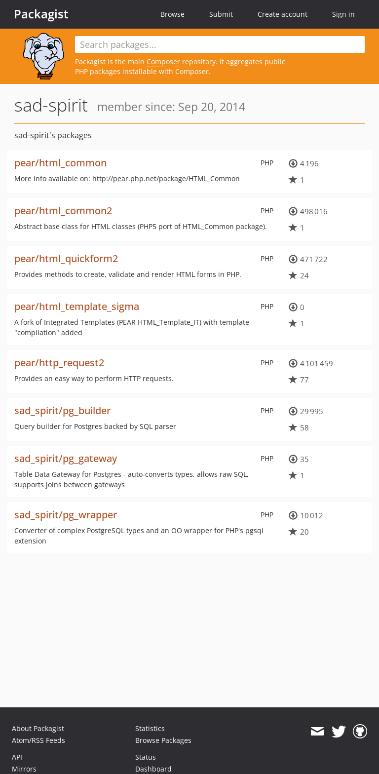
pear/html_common (60, 162)
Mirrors (24, 769)
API (17, 757)
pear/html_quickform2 (66, 258)
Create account (282, 14)
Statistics (150, 728)
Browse (172, 14)
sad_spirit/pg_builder (62, 410)
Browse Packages (163, 740)
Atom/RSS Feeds (38, 740)
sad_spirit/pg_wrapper (65, 514)
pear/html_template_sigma (76, 306)
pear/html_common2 (63, 210)
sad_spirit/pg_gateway (65, 458)
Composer (163, 61)
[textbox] (220, 44)
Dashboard (153, 769)
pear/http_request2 (59, 362)
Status (145, 757)
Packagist (41, 14)
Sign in (343, 14)
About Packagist (38, 728)
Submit (221, 14)
